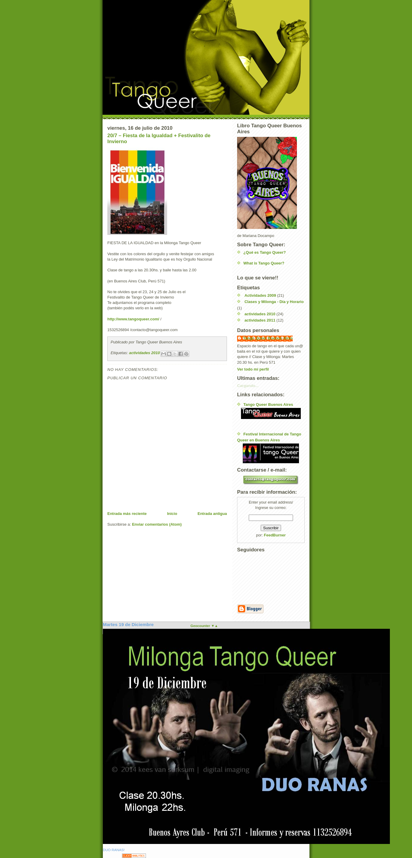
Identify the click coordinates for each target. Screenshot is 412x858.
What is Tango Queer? (263, 263)
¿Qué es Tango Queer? (264, 252)
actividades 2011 (260, 320)
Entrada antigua (212, 513)
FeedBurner (275, 535)
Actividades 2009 (260, 295)
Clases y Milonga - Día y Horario (274, 301)
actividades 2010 (144, 353)
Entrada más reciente (127, 513)
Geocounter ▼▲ (204, 626)
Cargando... (248, 385)
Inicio (172, 513)
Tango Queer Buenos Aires (268, 338)
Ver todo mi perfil (253, 369)
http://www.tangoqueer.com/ (133, 319)
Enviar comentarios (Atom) (156, 524)
